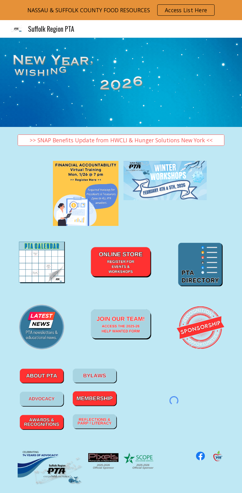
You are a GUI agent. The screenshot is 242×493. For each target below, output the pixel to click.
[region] (121, 10)
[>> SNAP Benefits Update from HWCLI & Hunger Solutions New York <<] (121, 140)
